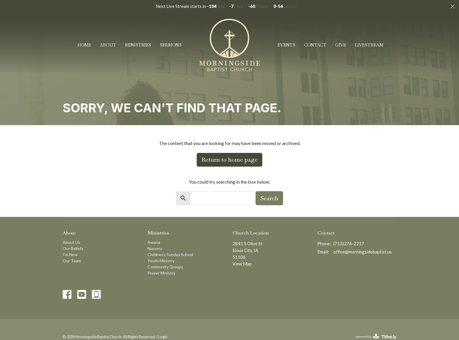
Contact (315, 45)
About (108, 45)
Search (269, 198)
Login (162, 336)
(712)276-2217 (348, 243)
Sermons (170, 45)
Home (84, 45)
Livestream (369, 45)
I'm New (70, 254)
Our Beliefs (73, 248)
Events (286, 45)
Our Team (72, 260)
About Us (71, 242)
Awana (154, 242)
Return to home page (229, 159)
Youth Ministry (161, 260)
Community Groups (165, 266)
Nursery (155, 248)
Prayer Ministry (161, 272)
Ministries (138, 45)
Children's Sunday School (170, 254)
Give (340, 45)
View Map (242, 263)
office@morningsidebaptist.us (362, 251)
